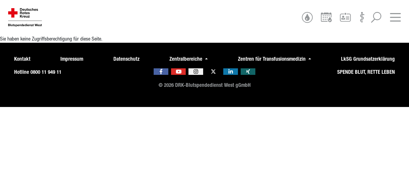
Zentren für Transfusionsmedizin (272, 59)
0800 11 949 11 (45, 72)
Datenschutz (126, 59)
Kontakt (22, 59)
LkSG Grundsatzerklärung (368, 59)
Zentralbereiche (186, 59)
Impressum (71, 59)
